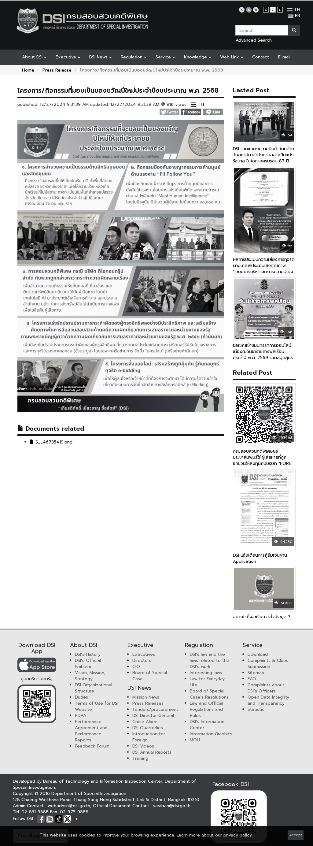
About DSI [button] (34, 57)
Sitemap (256, 673)
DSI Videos (143, 746)
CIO (136, 666)
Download (258, 654)
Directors (141, 660)
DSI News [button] (100, 57)
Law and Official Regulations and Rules (206, 709)
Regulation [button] (133, 57)
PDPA (80, 715)
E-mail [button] (284, 57)
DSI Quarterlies (147, 728)
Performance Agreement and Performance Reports (91, 730)
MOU (195, 740)
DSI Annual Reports (151, 752)
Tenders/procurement (155, 709)
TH (293, 9)
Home (28, 70)
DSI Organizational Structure (93, 688)
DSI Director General (153, 715)
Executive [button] (68, 57)
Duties (81, 697)
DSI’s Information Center (207, 724)
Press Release (57, 70)
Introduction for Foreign (148, 737)
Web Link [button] (231, 57)
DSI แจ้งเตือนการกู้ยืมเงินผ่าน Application (260, 558)
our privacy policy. (234, 835)
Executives (143, 654)
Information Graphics (211, 734)
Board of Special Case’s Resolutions (209, 694)
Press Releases (148, 703)
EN (294, 16)
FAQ (252, 679)
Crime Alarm (144, 721)
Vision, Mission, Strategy (90, 676)
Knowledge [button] (197, 57)
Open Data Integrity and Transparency (268, 700)
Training (140, 758)
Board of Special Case (149, 676)
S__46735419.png (51, 442)
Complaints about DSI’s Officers (266, 688)
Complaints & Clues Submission (268, 663)
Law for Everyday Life (207, 682)
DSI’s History (88, 654)
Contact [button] (260, 57)
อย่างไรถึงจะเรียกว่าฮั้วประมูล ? (261, 617)
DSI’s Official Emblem (88, 663)
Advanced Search (254, 40)
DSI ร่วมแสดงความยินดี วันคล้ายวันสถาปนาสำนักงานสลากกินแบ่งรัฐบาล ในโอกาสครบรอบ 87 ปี (263, 155)
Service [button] (165, 57)
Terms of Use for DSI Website (96, 706)
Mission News (145, 697)
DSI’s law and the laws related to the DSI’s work (209, 660)
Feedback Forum (92, 746)
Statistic (256, 709)
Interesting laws (206, 673)
